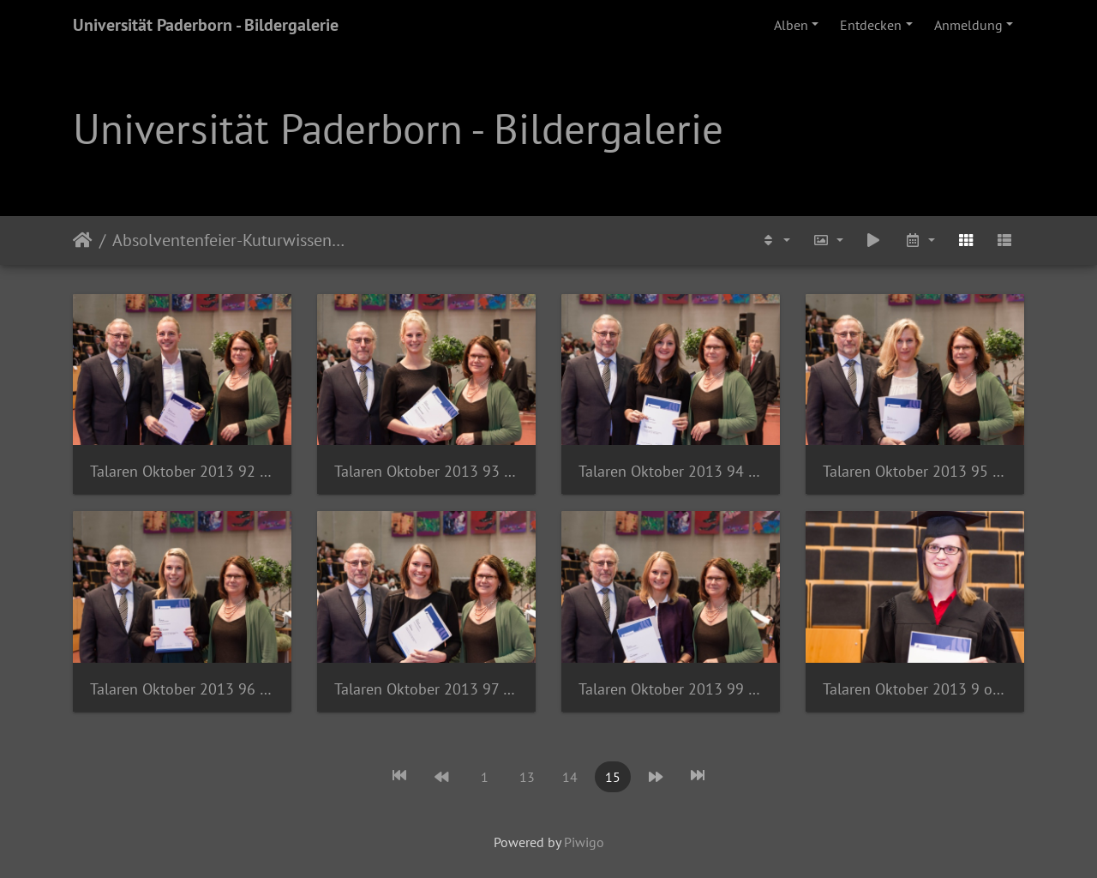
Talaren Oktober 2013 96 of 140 (182, 689)
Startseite (83, 240)
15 (612, 776)
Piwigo (584, 842)
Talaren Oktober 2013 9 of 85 (915, 689)
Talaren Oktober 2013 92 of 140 (182, 471)
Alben (791, 24)
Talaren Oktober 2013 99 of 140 (670, 689)
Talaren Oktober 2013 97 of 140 (426, 689)
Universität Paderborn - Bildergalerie (206, 25)
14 (570, 776)
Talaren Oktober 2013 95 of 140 (915, 471)
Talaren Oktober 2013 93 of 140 (426, 471)
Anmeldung (968, 24)
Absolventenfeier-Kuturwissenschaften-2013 (231, 240)
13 (527, 776)
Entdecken (871, 24)
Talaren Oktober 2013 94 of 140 (670, 471)
